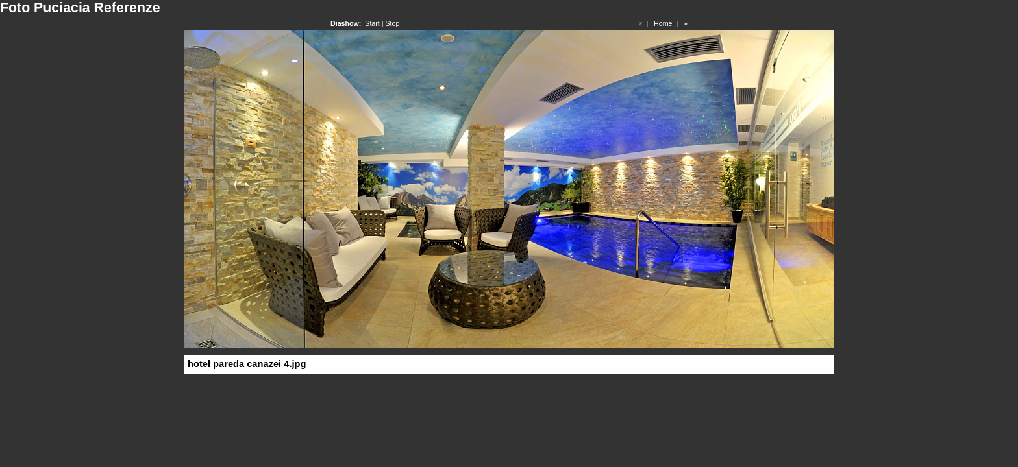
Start (372, 23)
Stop (393, 23)
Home (663, 23)
